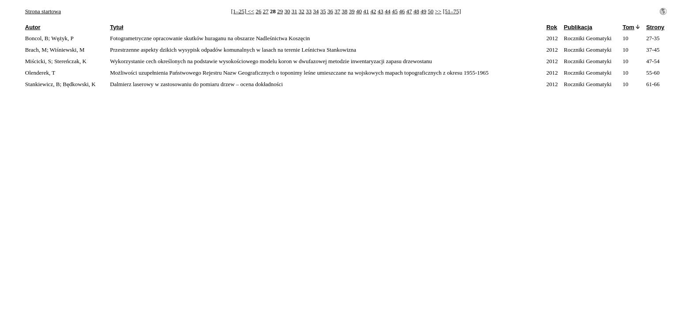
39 (351, 11)
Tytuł (116, 27)
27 (265, 11)
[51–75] (452, 11)
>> (438, 11)
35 (323, 11)
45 (395, 11)
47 (409, 11)
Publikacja (578, 27)
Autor (33, 27)
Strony (655, 27)
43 (380, 11)
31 (294, 11)
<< (251, 11)
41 (366, 11)
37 (337, 11)
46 (402, 11)
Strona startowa (43, 11)
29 (280, 11)
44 (388, 11)
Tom (628, 27)
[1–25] (239, 11)
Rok (551, 27)
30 (287, 11)
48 (416, 11)
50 (430, 11)
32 (302, 11)
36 (330, 11)
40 (359, 11)
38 (344, 11)
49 (423, 11)
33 (309, 11)
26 (258, 11)
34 (316, 11)
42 (373, 11)
